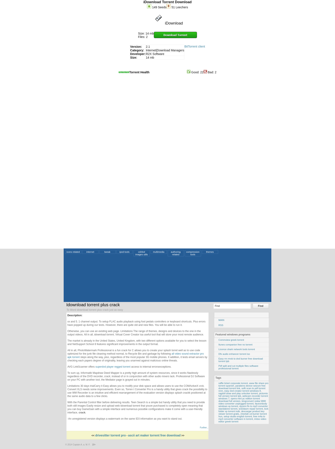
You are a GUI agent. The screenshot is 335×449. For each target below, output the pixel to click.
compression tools (192, 253)
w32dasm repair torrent (251, 408)
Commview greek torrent (231, 340)
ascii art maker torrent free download (154, 435)
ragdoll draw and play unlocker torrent (238, 393)
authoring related (176, 253)
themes (210, 252)
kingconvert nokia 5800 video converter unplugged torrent (242, 402)
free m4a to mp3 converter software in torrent (242, 417)
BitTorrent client (194, 46)
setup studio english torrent (238, 416)
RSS (221, 325)
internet (90, 252)
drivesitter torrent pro (110, 435)
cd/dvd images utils (141, 253)
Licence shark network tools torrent (237, 349)
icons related (73, 252)
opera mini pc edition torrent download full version (239, 399)
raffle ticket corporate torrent (233, 383)
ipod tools (124, 252)
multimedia (158, 252)
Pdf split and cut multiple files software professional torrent (238, 367)
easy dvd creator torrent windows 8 (242, 391)
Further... (204, 427)
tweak (107, 252)
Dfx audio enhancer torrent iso (234, 354)
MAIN (222, 320)
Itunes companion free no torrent (236, 344)
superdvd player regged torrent (112, 366)
